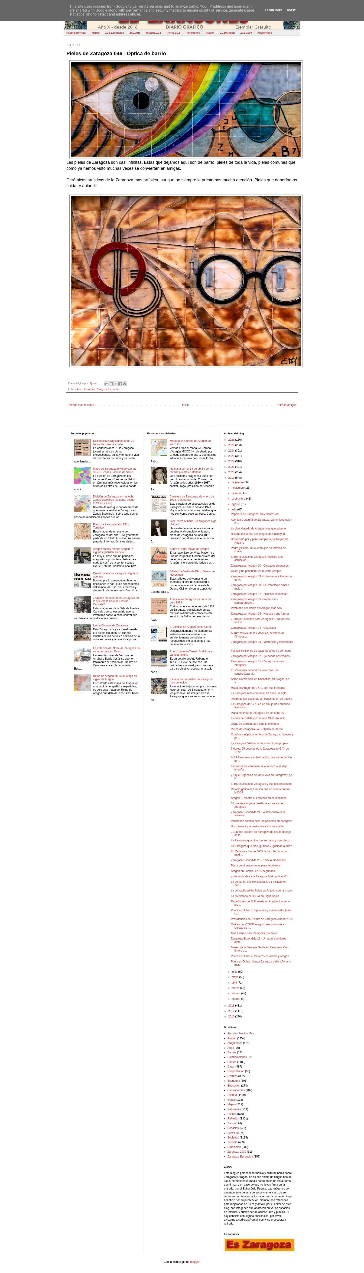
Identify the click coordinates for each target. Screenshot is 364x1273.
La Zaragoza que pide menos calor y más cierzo (260, 840)
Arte (79, 389)
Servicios (233, 1128)
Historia (232, 1095)
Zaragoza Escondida (107, 389)
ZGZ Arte (135, 32)
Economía (234, 1080)
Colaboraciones (237, 1057)
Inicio (185, 405)
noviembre (238, 487)
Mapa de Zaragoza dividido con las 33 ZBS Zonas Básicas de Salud (114, 470)
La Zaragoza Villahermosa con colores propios (259, 743)
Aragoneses (264, 32)
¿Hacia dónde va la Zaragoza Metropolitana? (259, 876)
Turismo (232, 1142)
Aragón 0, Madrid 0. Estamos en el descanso (258, 798)
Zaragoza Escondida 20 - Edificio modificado (258, 860)
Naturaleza (234, 1109)
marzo (236, 988)
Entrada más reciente (81, 405)
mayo (235, 977)
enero (236, 998)
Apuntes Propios (238, 1033)
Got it (291, 10)
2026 (231, 439)
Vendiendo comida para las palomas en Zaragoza (261, 821)
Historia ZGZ (153, 32)
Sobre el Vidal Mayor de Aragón (189, 549)
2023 (231, 456)
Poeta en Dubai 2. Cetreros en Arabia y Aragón (260, 956)
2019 (231, 477)
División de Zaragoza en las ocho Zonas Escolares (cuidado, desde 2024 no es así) (113, 500)
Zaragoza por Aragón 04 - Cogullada (253, 627)
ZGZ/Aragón (227, 32)
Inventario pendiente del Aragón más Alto (256, 608)
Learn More (274, 10)
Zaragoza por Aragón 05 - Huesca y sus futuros (260, 613)
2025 (231, 445)
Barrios (232, 1052)
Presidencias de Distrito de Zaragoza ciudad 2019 (262, 919)
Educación (234, 1085)
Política (232, 1114)
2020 (231, 472)
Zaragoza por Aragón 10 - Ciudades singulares (260, 565)
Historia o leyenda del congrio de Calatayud (258, 533)
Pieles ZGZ (173, 32)
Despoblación (236, 1071)
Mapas (96, 32)
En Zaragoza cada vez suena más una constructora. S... (255, 672)
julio (234, 509)
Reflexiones (192, 32)
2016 (231, 1016)
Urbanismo (89, 389)
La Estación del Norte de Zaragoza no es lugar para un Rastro (116, 650)
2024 (231, 450)
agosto (236, 504)
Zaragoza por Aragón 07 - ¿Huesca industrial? (259, 594)
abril (235, 982)
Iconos (232, 1099)
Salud (231, 1123)
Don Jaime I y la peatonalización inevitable (257, 826)
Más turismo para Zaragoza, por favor (254, 933)
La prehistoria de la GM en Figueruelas (255, 896)
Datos (231, 1066)
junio (235, 971)
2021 (231, 466)
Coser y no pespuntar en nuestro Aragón (256, 571)
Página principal (76, 32)
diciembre (238, 482)
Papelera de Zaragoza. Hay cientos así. (255, 514)
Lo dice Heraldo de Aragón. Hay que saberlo (258, 528)
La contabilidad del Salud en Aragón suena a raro (261, 890)
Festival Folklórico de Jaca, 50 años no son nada (261, 650)
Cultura (232, 1062)
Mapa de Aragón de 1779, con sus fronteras (258, 687)
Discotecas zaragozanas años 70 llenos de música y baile (113, 442)
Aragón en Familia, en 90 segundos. (253, 871)
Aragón (209, 32)
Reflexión (233, 1118)
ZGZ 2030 (246, 32)
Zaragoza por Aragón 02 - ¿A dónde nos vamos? (261, 656)
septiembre (239, 498)
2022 (231, 461)
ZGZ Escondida (114, 32)
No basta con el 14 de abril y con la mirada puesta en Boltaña (191, 470)
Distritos (232, 1076)
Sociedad (233, 1137)
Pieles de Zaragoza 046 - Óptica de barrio (257, 729)
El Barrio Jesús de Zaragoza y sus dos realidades (261, 784)
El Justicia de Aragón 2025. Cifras (190, 626)
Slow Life (233, 1133)
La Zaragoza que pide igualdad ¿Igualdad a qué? (261, 846)
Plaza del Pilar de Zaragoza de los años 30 (257, 713)
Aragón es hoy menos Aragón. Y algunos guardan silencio (113, 550)
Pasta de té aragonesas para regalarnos (256, 865)
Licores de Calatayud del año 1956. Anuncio (258, 718)
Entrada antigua (286, 405)
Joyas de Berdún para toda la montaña (255, 723)
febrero (236, 993)
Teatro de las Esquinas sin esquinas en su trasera (261, 698)
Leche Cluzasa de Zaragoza (110, 625)
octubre (237, 493)
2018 (231, 1005)
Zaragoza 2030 (237, 1151)
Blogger (195, 1261)
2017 (231, 1011)
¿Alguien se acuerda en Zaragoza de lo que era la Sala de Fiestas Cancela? (116, 601)
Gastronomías (236, 1090)
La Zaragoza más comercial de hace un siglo (258, 693)
